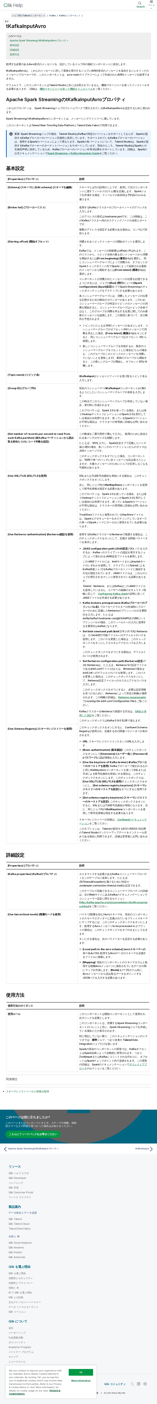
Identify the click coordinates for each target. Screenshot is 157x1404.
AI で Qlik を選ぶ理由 (20, 1292)
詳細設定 (14, 49)
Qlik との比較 (16, 1297)
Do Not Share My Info (114, 1392)
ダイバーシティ (17, 1342)
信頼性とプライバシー (21, 1282)
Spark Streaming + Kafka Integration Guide (73, 153)
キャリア (13, 1356)
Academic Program (20, 1346)
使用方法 (14, 54)
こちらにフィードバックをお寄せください (33, 1134)
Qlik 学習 (14, 1187)
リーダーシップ (17, 1332)
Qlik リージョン (17, 1311)
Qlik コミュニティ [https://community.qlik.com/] (115, 1383)
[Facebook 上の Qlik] (145, 1383)
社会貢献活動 (16, 1337)
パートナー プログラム (21, 1351)
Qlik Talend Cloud (19, 1223)
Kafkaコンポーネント (70, 15)
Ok (80, 1372)
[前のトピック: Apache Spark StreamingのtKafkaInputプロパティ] (40, 1149)
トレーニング (16, 1182)
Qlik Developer (17, 1177)
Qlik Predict (15, 1252)
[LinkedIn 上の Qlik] (138, 1383)
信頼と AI (14, 1287)
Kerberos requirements (132, 697)
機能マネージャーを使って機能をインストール (66, 88)
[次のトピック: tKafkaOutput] (117, 1149)
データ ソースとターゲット (23, 1306)
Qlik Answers (16, 1247)
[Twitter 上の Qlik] (132, 1383)
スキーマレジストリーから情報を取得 (27, 1091)
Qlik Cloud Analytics (20, 1242)
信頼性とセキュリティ (21, 1277)
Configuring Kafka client (112, 593)
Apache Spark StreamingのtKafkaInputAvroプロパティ (39, 40)
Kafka (52, 15)
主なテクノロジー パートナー (25, 1301)
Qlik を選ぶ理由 (17, 1273)
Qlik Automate (17, 1256)
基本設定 (14, 45)
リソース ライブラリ (20, 1197)
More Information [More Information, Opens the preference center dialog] (81, 1380)
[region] (51, 1382)
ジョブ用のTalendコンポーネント (28, 15)
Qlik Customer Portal (21, 1192)
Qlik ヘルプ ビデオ (19, 1172)
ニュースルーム (17, 1361)
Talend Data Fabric (20, 1228)
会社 (11, 1327)
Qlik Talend (15, 1218)
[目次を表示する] (6, 15)
